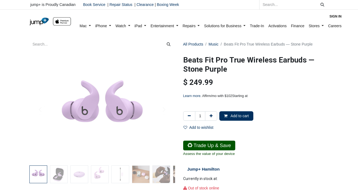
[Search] (322, 4)
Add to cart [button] (236, 116)
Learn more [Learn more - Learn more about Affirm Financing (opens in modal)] (191, 96)
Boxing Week (167, 4)
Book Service (94, 4)
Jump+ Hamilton (203, 169)
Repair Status (121, 4)
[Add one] (211, 116)
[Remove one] (189, 116)
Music (214, 44)
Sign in (335, 16)
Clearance (145, 4)
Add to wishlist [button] (198, 127)
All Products (193, 44)
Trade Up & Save (209, 145)
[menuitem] (85, 26)
